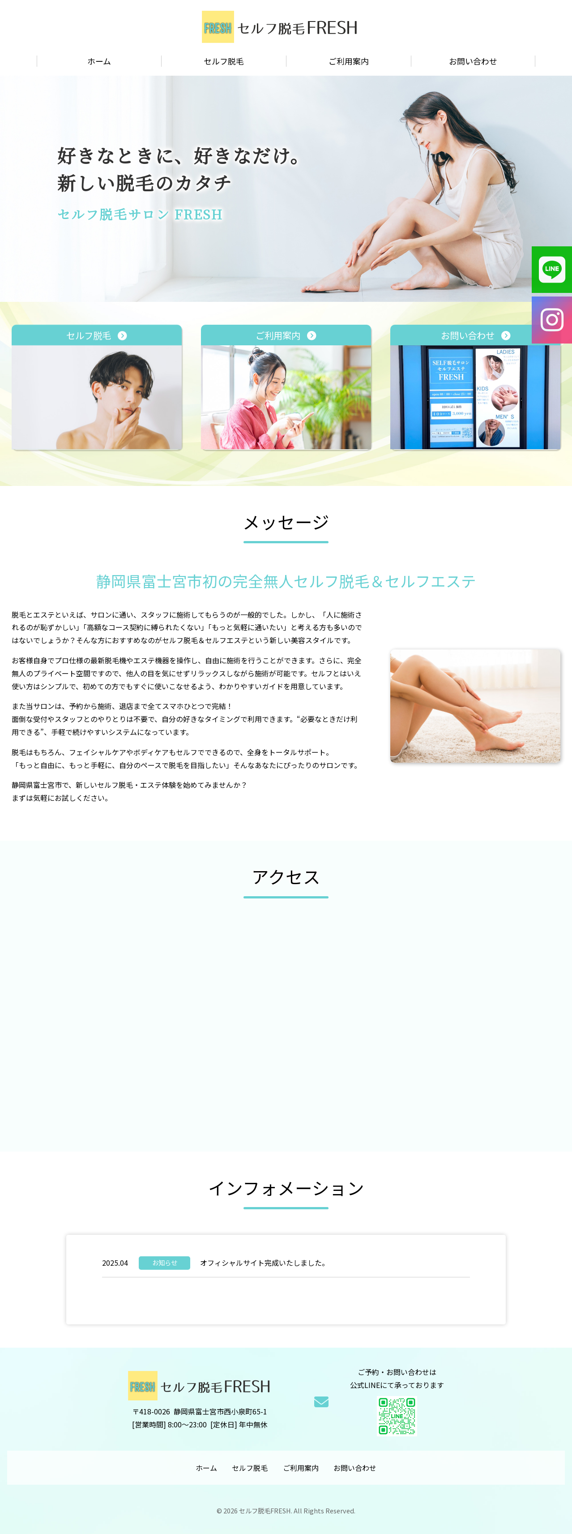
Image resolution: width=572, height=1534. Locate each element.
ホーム (99, 61)
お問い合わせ (473, 61)
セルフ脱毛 (224, 61)
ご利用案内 (349, 61)
